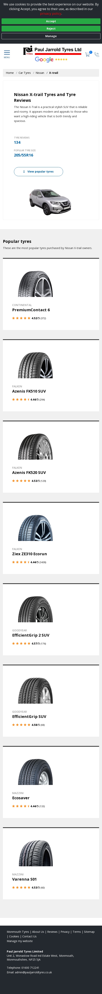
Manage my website (20, 941)
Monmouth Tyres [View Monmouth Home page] (18, 932)
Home (10, 73)
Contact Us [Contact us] (29, 936)
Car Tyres (25, 73)
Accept (51, 21)
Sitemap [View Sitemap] (89, 932)
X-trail (53, 73)
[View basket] (88, 54)
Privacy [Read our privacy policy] (65, 932)
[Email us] (33, 972)
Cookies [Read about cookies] (14, 936)
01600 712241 (30, 967)
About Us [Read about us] (38, 932)
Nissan (40, 73)
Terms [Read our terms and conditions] (77, 932)
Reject (51, 28)
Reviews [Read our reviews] (52, 932)
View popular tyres (38, 171)
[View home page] (54, 50)
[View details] (51, 294)
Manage (51, 36)
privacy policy (50, 13)
